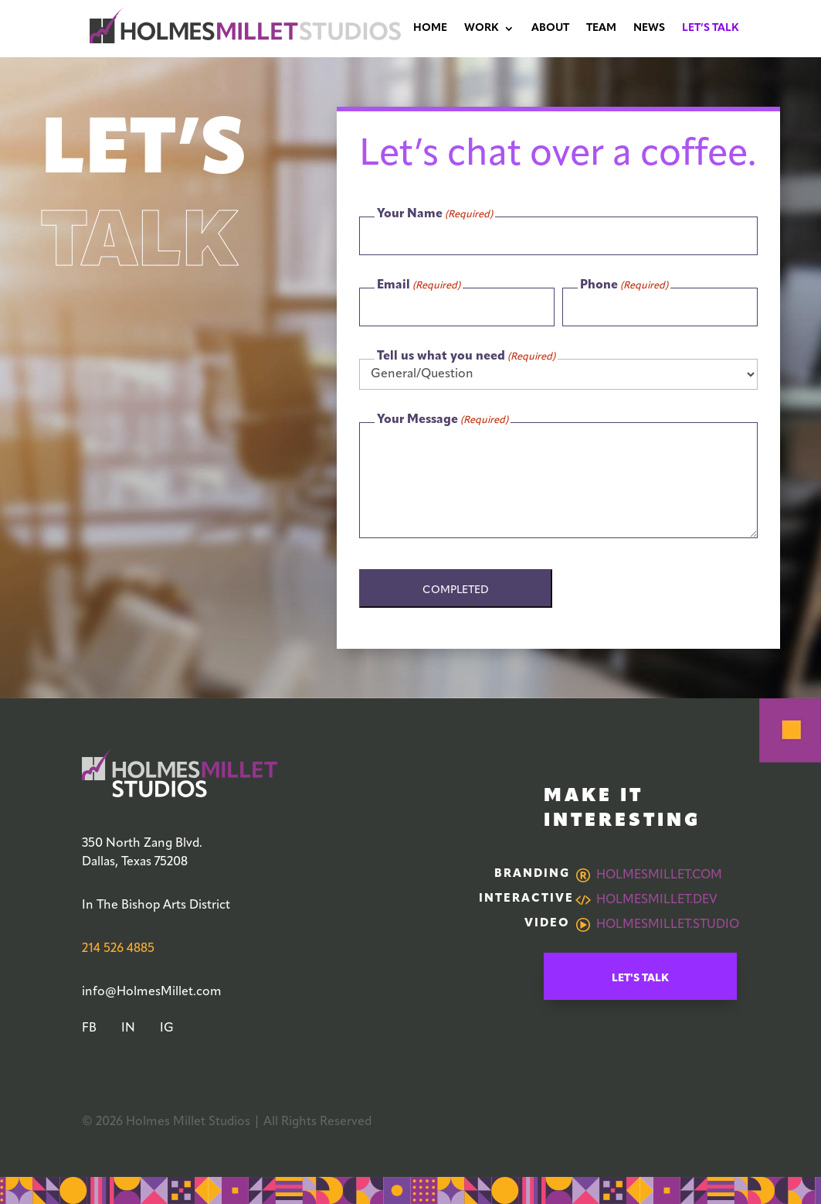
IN (128, 1028)
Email (418, 286)
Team (601, 28)
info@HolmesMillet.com (152, 992)
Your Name (435, 215)
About (550, 28)
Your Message (442, 420)
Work (481, 28)
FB (89, 1028)
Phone (624, 286)
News (649, 28)
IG (167, 1028)
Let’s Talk (710, 28)
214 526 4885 (118, 949)
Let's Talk (640, 978)
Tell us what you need (466, 357)
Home (430, 28)
